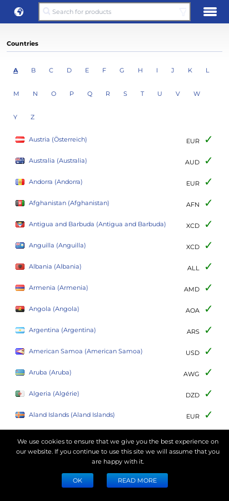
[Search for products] (114, 12)
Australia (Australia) (51, 160)
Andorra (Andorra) (49, 182)
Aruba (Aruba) (44, 372)
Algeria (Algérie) (47, 393)
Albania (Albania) (49, 266)
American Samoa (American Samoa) (79, 351)
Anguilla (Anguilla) (51, 245)
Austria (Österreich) (51, 139)
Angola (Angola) (47, 309)
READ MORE (137, 480)
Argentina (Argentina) (56, 330)
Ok (77, 480)
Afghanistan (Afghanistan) (62, 203)
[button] (19, 11)
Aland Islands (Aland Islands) (65, 415)
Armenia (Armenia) (52, 287)
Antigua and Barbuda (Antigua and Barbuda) (91, 224)
